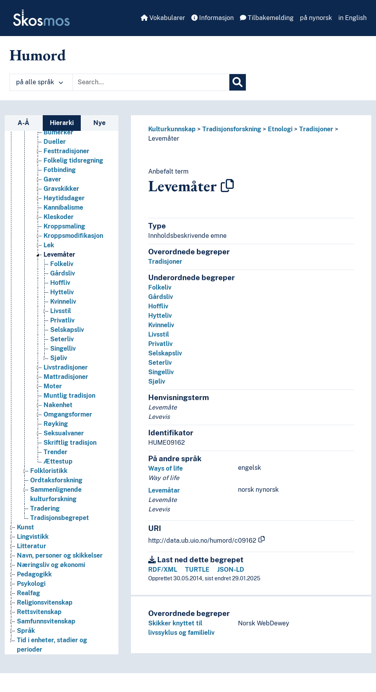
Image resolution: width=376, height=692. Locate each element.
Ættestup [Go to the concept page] (58, 461)
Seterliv (160, 362)
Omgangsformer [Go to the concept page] (68, 414)
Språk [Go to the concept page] (26, 630)
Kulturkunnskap (172, 129)
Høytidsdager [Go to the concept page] (64, 198)
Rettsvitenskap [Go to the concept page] (39, 612)
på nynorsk (316, 18)
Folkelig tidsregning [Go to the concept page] (73, 160)
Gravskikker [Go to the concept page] (61, 188)
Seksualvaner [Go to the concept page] (64, 433)
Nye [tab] (99, 123)
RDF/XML (162, 569)
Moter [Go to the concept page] (53, 386)
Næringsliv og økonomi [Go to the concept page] (51, 565)
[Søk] (237, 82)
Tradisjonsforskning (231, 129)
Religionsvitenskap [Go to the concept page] (45, 602)
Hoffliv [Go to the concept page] (60, 282)
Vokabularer (163, 18)
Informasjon (212, 18)
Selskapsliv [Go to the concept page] (67, 329)
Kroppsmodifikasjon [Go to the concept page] (73, 235)
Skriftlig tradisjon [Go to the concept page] (70, 442)
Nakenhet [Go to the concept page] (58, 405)
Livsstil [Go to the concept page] (60, 311)
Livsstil (158, 334)
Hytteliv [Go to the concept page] (62, 292)
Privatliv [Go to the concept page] (62, 320)
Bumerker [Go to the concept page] (58, 132)
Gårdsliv (160, 297)
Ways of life (165, 468)
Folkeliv (159, 287)
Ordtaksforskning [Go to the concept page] (56, 480)
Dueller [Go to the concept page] (55, 141)
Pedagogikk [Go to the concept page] (34, 574)
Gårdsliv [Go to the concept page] (62, 273)
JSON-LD (230, 569)
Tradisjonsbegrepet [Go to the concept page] (59, 518)
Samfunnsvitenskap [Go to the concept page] (46, 621)
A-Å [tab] (23, 123)
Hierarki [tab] (62, 123)
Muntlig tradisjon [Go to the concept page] (69, 395)
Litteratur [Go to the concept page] (31, 546)
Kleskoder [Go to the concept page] (59, 217)
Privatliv (160, 344)
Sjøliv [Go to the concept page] (58, 358)
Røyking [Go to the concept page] (56, 424)
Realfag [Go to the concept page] (28, 593)
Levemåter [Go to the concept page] (59, 254)
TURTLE (197, 569)
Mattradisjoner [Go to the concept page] (66, 376)
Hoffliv (158, 306)
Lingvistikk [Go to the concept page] (33, 536)
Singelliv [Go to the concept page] (63, 348)
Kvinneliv (161, 325)
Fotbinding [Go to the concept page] (60, 170)
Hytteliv (160, 315)
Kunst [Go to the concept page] (25, 527)
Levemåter (163, 138)
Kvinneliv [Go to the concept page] (63, 301)
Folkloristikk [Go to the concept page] (48, 471)
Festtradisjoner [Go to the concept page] (66, 151)
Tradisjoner (316, 129)
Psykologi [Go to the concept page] (31, 583)
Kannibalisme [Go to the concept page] (63, 207)
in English (352, 18)
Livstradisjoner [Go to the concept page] (66, 367)
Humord (37, 55)
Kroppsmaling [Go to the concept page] (64, 226)
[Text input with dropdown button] (151, 82)
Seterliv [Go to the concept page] (62, 339)
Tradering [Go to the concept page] (45, 508)
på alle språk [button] (39, 82)
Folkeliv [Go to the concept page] (61, 264)
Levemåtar (164, 490)
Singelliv (161, 372)
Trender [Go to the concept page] (55, 452)
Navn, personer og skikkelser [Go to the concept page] (60, 555)
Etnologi (280, 129)
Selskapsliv (165, 353)
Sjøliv (156, 381)
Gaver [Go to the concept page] (52, 179)
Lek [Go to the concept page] (49, 245)
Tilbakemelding (267, 18)
